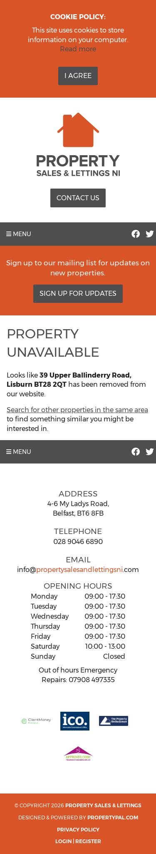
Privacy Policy (78, 829)
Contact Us (78, 198)
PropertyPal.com (112, 817)
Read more (78, 49)
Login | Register (78, 841)
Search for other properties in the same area (77, 410)
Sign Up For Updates (78, 293)
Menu (18, 234)
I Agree (78, 76)
